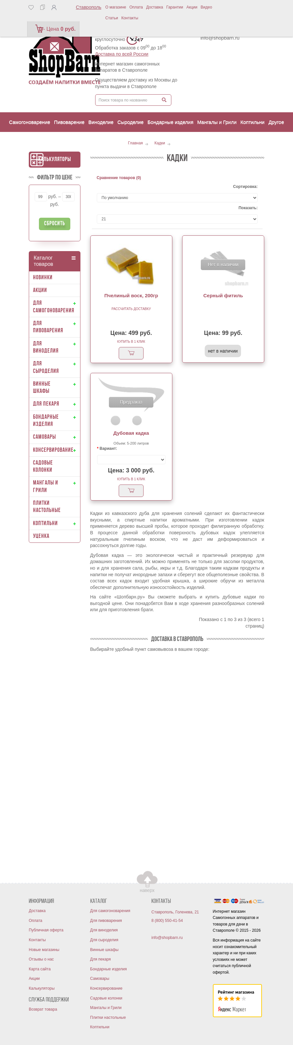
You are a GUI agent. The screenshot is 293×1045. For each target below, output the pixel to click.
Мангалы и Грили (106, 1007)
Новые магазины (44, 949)
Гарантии (174, 7)
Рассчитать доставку (131, 309)
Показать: (248, 208)
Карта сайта (40, 969)
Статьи (111, 18)
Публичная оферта (46, 930)
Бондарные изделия (108, 969)
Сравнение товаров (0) (119, 177)
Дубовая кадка (131, 433)
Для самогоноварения (110, 910)
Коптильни (100, 1027)
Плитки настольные (108, 1017)
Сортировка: (245, 186)
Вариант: (108, 448)
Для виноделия (104, 930)
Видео (206, 7)
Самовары (100, 978)
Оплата (136, 7)
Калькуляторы (54, 159)
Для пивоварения (106, 920)
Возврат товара (43, 1009)
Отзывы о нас (41, 959)
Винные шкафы (104, 949)
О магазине (115, 7)
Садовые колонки (106, 998)
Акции (192, 7)
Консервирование (106, 988)
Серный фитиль (223, 295)
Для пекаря (100, 959)
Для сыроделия (104, 940)
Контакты (129, 18)
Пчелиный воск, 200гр (131, 295)
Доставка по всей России (121, 54)
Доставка (154, 7)
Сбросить (54, 224)
